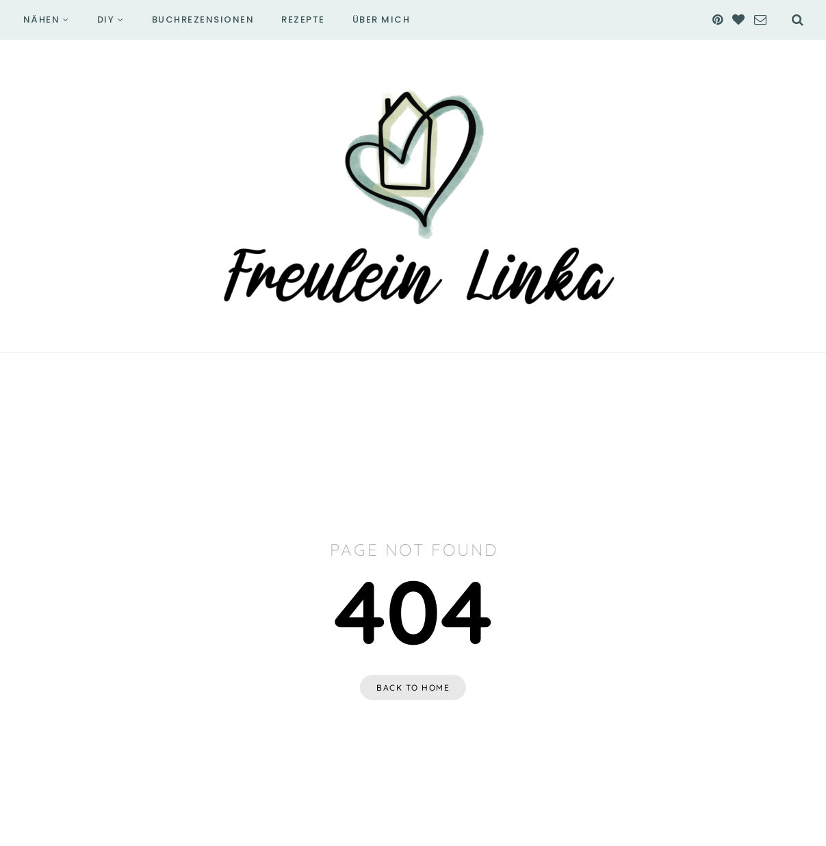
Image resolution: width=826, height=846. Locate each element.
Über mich (381, 19)
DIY (106, 19)
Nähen (41, 19)
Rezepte (303, 19)
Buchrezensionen (203, 19)
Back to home (413, 687)
